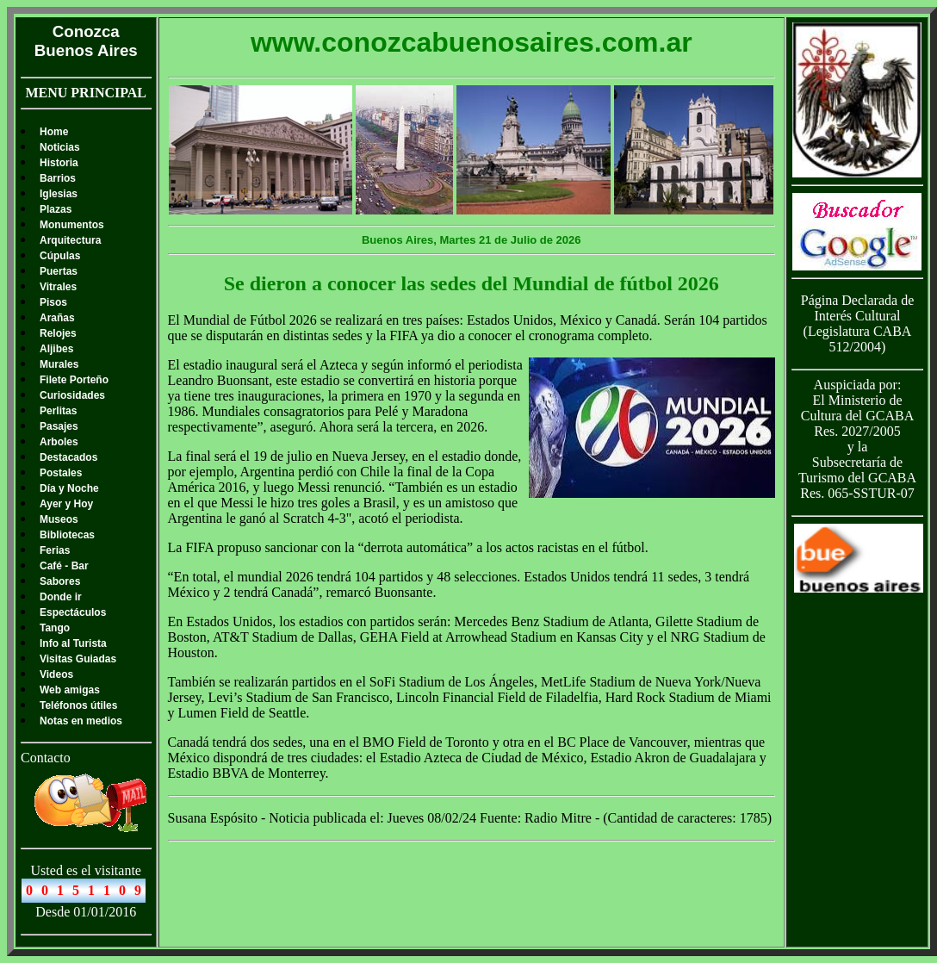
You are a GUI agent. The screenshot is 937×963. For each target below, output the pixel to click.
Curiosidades (72, 395)
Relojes (58, 333)
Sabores (60, 581)
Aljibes (56, 349)
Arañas (57, 318)
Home (54, 132)
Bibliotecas (67, 535)
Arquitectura (70, 240)
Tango (55, 628)
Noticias (60, 147)
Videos (56, 674)
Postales (61, 473)
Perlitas (58, 411)
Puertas (59, 271)
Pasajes (59, 426)
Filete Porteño (74, 380)
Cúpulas (60, 256)
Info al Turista (73, 643)
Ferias (55, 550)
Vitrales (58, 287)
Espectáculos (73, 612)
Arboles (59, 442)
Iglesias (59, 194)
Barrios (58, 178)
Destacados (68, 457)
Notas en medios (81, 721)
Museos (59, 519)
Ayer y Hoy (66, 504)
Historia (59, 163)
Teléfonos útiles (78, 705)
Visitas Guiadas (78, 659)
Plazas (55, 209)
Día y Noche (69, 488)
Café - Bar (64, 566)
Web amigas (70, 690)
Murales (59, 364)
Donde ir (61, 597)
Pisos (53, 302)
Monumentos (72, 225)
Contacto (46, 757)
